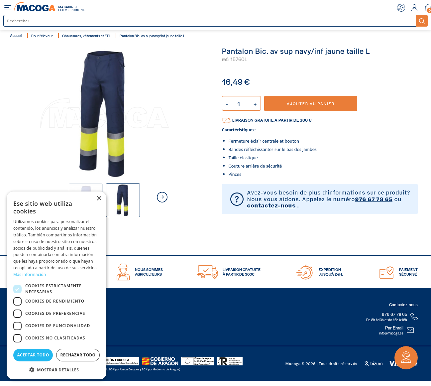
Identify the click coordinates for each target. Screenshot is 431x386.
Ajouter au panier (311, 103)
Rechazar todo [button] (77, 355)
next (162, 197)
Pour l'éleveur (42, 35)
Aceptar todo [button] (33, 355)
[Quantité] (241, 103)
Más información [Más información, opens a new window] (29, 274)
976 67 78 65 (373, 199)
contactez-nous (271, 205)
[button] (56, 369)
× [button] (98, 198)
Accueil (16, 35)
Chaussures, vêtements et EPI (86, 35)
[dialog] (56, 285)
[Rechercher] (210, 21)
